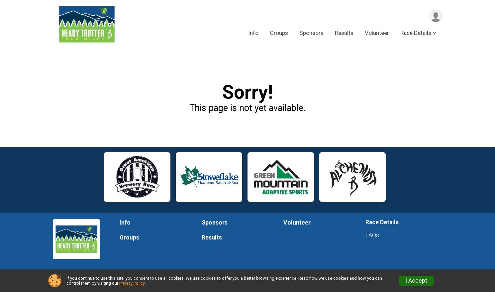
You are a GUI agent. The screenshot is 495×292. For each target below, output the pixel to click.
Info (253, 33)
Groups (279, 33)
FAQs (372, 235)
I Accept (416, 280)
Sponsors (311, 33)
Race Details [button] (415, 33)
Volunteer (377, 33)
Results (344, 33)
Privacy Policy (132, 283)
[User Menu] (436, 16)
